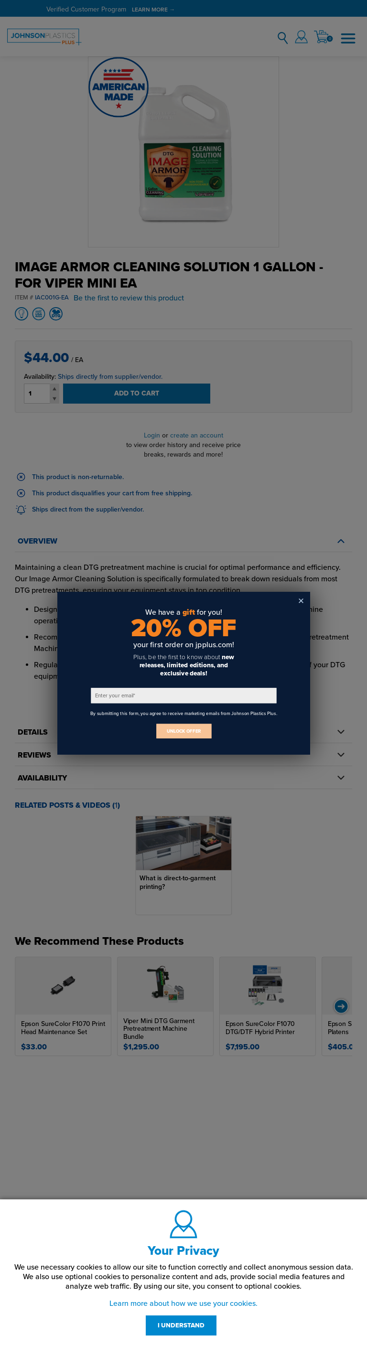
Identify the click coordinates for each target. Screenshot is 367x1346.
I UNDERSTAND (181, 1325)
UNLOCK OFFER (183, 731)
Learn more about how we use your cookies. (183, 1303)
